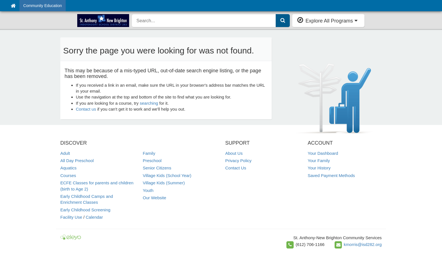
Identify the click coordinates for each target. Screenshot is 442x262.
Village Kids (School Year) (167, 175)
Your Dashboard (323, 153)
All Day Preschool (77, 160)
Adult (65, 153)
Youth (148, 190)
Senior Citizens (157, 167)
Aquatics (68, 167)
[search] (204, 20)
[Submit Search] (283, 20)
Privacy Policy (238, 160)
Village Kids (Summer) (164, 182)
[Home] (13, 5)
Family (149, 153)
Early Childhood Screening (85, 209)
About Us (234, 153)
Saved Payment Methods (331, 175)
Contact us (86, 109)
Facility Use (71, 217)
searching (149, 103)
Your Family (319, 160)
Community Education (42, 5)
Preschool (152, 160)
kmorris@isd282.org (363, 244)
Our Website (154, 197)
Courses (68, 175)
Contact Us (235, 167)
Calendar (94, 217)
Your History (319, 167)
